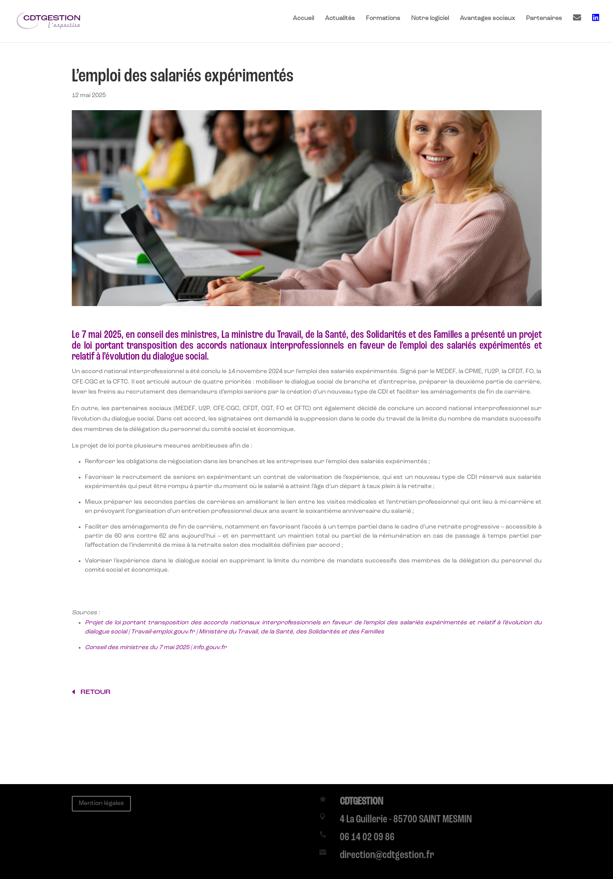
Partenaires (544, 18)
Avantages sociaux (487, 18)
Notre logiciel (430, 18)
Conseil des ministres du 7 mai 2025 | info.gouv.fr (156, 647)
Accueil (303, 18)
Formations (383, 18)
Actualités (340, 18)
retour (95, 691)
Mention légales (101, 803)
